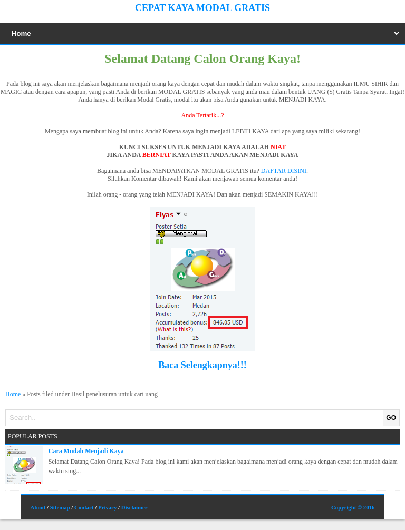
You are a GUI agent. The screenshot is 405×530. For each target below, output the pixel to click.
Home (13, 394)
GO (391, 417)
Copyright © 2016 (352, 507)
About (38, 507)
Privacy (107, 507)
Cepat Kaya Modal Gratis (202, 8)
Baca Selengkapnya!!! (202, 365)
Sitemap (60, 507)
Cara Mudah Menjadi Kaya (86, 451)
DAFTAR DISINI (283, 170)
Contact (84, 507)
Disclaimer (134, 507)
